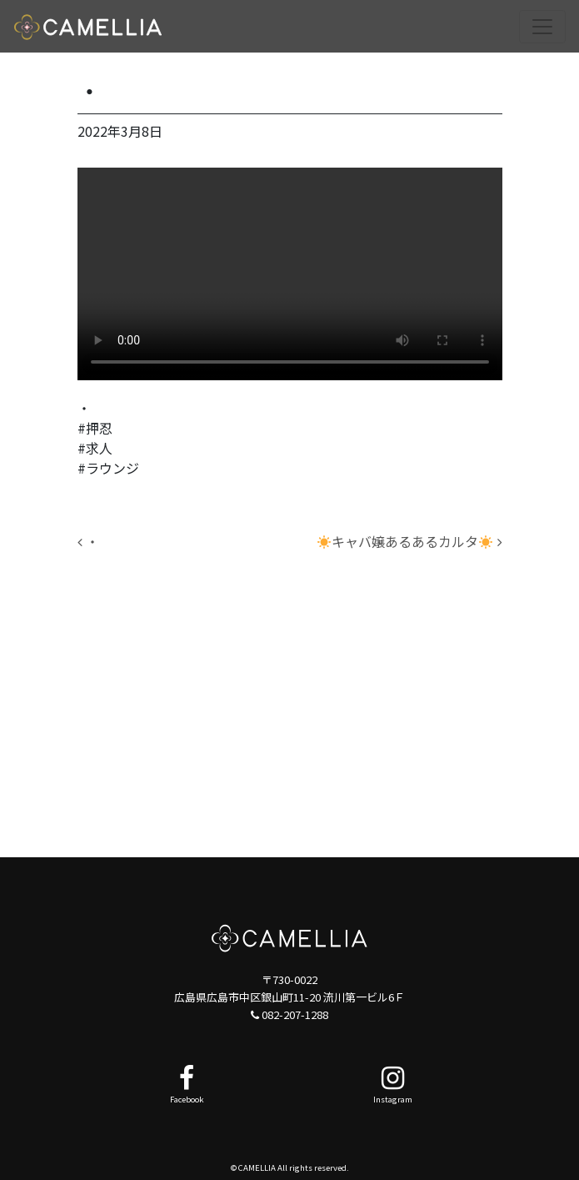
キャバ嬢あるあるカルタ (409, 541)
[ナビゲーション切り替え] (542, 26)
